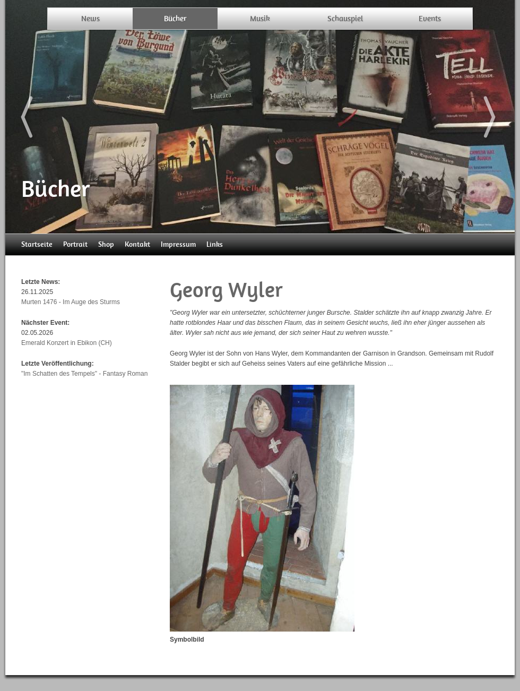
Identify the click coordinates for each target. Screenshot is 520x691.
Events (430, 18)
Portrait (75, 244)
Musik (260, 18)
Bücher (175, 18)
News (90, 18)
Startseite (37, 244)
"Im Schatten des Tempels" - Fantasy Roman (84, 373)
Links (214, 244)
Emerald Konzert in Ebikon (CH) (66, 343)
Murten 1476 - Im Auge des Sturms (70, 302)
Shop (106, 244)
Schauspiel (345, 18)
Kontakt (137, 244)
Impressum (178, 244)
